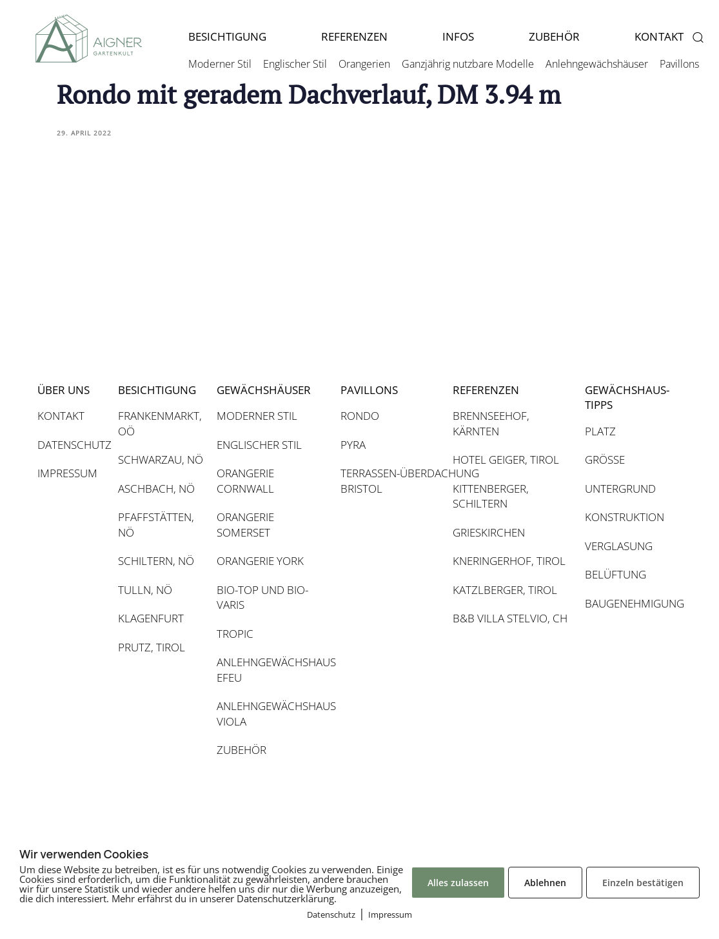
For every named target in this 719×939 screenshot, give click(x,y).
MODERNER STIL (257, 415)
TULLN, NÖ (145, 589)
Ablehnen (545, 882)
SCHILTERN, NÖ (156, 560)
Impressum (390, 914)
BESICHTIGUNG (227, 36)
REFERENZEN (354, 36)
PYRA (353, 444)
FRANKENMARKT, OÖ (160, 423)
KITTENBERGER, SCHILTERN (491, 496)
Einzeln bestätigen (643, 882)
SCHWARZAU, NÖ (160, 459)
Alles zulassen (458, 882)
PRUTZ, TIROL (151, 647)
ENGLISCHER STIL (259, 444)
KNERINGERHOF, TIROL (509, 560)
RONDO (359, 415)
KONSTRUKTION (624, 516)
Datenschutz (331, 914)
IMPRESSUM (67, 473)
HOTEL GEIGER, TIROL (506, 459)
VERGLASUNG (619, 546)
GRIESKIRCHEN (489, 532)
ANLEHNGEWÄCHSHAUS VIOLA (272, 713)
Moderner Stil (219, 64)
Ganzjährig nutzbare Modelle (468, 64)
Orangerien (364, 64)
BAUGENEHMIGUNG (626, 603)
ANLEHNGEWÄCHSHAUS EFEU (272, 670)
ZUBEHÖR (554, 36)
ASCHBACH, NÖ (156, 488)
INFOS (458, 36)
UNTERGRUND (620, 488)
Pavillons (679, 64)
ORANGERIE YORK (260, 560)
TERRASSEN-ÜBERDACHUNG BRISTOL (390, 481)
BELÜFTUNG (615, 574)
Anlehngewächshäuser (597, 64)
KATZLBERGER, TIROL (505, 589)
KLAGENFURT (151, 618)
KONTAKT (60, 415)
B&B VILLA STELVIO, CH (510, 618)
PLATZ (600, 431)
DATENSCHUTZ (71, 444)
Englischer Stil (295, 64)
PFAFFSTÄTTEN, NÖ (156, 524)
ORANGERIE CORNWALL (245, 481)
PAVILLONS (369, 389)
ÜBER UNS (63, 389)
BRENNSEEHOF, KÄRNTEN (491, 423)
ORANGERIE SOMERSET (245, 524)
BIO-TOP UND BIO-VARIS (262, 597)
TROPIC (235, 633)
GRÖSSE (605, 459)
